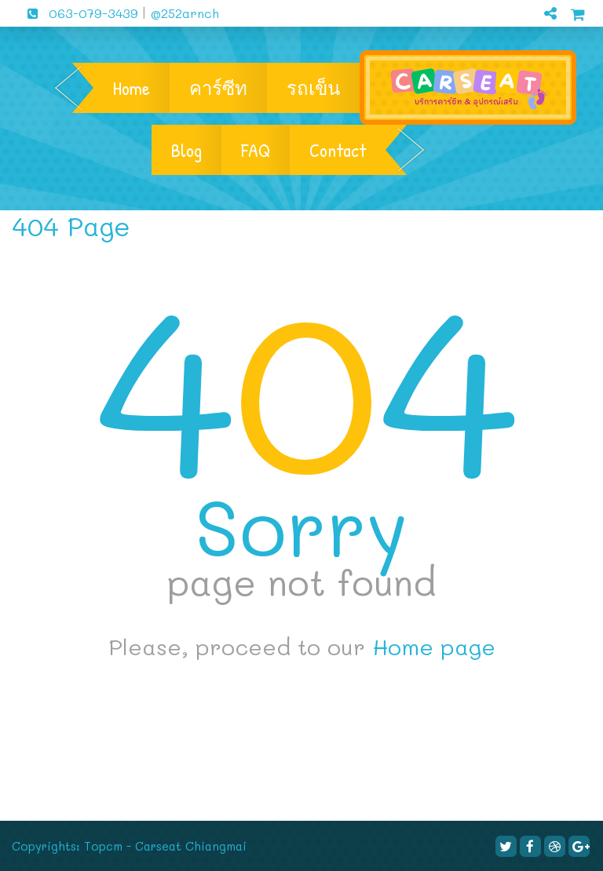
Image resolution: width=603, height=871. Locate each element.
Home (131, 88)
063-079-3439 (77, 13)
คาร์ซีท (218, 88)
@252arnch (182, 13)
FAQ (255, 150)
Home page (433, 646)
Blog (186, 150)
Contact (338, 150)
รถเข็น (313, 88)
